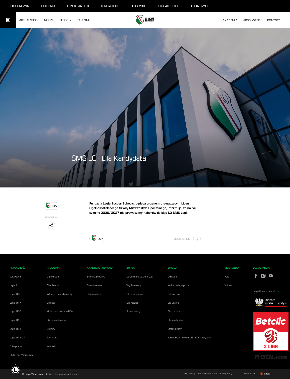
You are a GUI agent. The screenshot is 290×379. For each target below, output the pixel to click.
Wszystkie (15, 276)
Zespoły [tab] (65, 20)
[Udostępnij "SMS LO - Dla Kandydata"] (51, 225)
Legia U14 (15, 328)
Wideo (228, 285)
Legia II (13, 285)
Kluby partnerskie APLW (60, 311)
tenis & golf (110, 6)
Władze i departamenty (59, 294)
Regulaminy (189, 373)
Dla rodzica (132, 302)
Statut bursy (133, 311)
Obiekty (51, 302)
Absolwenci (252, 20)
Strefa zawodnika (96, 276)
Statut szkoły (175, 328)
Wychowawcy (133, 285)
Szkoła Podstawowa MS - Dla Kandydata (189, 337)
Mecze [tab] (49, 20)
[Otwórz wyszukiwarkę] (286, 20)
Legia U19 (15, 294)
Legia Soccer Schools (266, 291)
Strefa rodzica (94, 294)
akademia (48, 6)
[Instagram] (263, 276)
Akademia (230, 20)
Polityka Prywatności (207, 373)
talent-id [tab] (83, 20)
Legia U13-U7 (17, 337)
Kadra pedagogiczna (178, 285)
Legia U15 (15, 320)
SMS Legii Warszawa (21, 355)
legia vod (138, 6)
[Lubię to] (51, 206)
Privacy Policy (226, 373)
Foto (227, 276)
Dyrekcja (172, 276)
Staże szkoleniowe (56, 320)
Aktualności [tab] (28, 20)
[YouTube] (270, 276)
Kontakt (273, 20)
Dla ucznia (173, 302)
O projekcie (53, 276)
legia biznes (200, 6)
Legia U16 (15, 311)
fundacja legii (78, 6)
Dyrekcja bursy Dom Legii (140, 276)
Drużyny (51, 328)
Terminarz (52, 337)
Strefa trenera (94, 285)
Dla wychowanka (135, 294)
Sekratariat (174, 294)
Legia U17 (15, 302)
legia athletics (168, 6)
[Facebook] (256, 276)
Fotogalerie (16, 346)
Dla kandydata (175, 320)
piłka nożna (19, 6)
